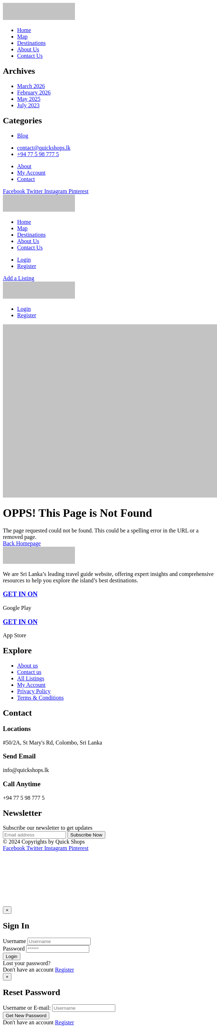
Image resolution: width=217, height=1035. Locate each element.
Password (14, 949)
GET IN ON (20, 594)
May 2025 (28, 99)
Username (14, 941)
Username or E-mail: (27, 1008)
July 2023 (28, 105)
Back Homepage (22, 543)
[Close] (7, 910)
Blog (22, 136)
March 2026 (31, 86)
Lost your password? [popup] (26, 963)
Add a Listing (18, 278)
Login (24, 260)
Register (64, 970)
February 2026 (34, 92)
